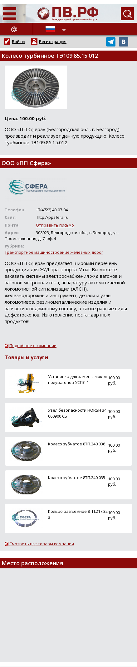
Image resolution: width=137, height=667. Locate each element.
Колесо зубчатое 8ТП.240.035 (76, 477)
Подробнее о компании (32, 345)
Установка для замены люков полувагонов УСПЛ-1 (77, 379)
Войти (18, 41)
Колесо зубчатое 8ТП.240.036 (76, 444)
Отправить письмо (55, 225)
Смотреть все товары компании (41, 544)
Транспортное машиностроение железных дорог (54, 252)
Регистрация (52, 41)
